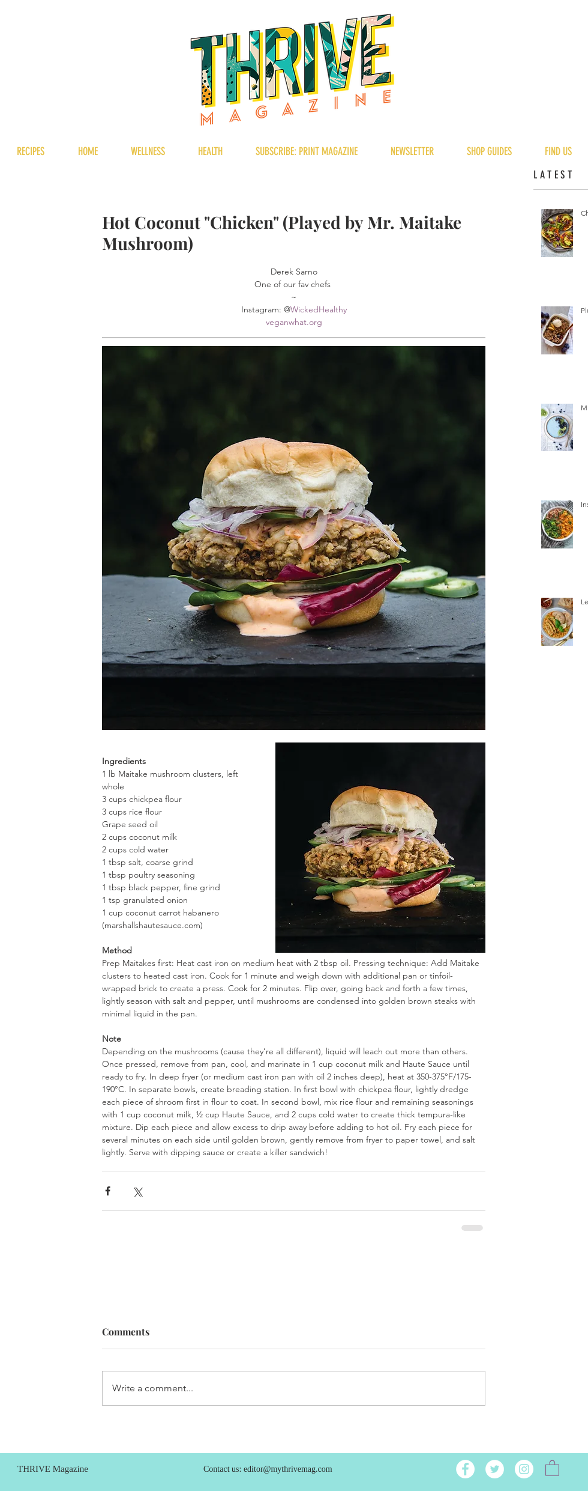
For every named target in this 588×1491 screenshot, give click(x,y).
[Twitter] (494, 1469)
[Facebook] (465, 1469)
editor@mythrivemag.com (288, 1469)
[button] (552, 1467)
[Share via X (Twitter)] (137, 1191)
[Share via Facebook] (107, 1191)
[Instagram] (524, 1469)
